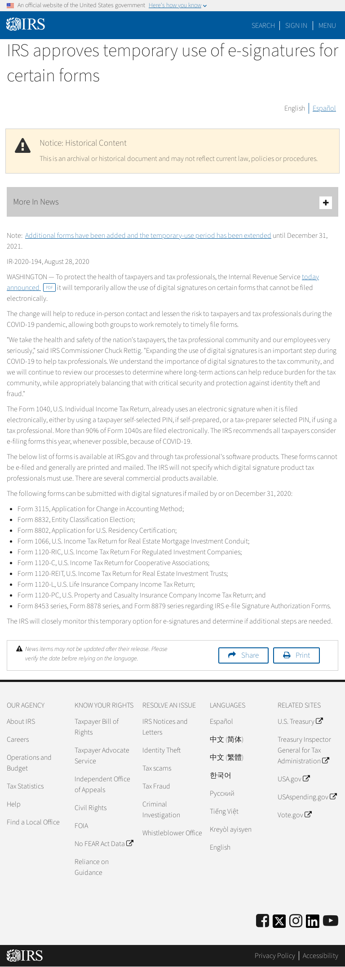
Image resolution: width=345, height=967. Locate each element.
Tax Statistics (25, 786)
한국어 (220, 775)
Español (324, 108)
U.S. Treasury (300, 721)
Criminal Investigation (161, 809)
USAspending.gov (307, 797)
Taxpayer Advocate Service (102, 755)
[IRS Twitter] (279, 924)
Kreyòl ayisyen (231, 829)
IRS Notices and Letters (165, 727)
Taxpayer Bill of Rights (97, 727)
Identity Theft (161, 750)
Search (263, 25)
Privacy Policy (275, 955)
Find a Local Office (33, 822)
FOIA (81, 826)
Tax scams (156, 768)
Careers (18, 739)
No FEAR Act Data (104, 844)
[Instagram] (295, 921)
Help (14, 804)
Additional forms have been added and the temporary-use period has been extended (148, 236)
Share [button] (250, 655)
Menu (327, 25)
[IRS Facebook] (262, 921)
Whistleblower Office (172, 833)
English (294, 108)
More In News (172, 202)
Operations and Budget (29, 763)
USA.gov (294, 779)
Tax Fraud (156, 786)
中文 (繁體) (226, 757)
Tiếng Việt (224, 811)
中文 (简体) (226, 739)
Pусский (222, 793)
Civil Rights (90, 808)
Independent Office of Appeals (102, 784)
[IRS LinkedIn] (312, 924)
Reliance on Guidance (92, 867)
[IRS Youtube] (330, 921)
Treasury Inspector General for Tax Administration (304, 750)
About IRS (21, 721)
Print (303, 655)
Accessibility (320, 955)
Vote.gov (294, 815)
